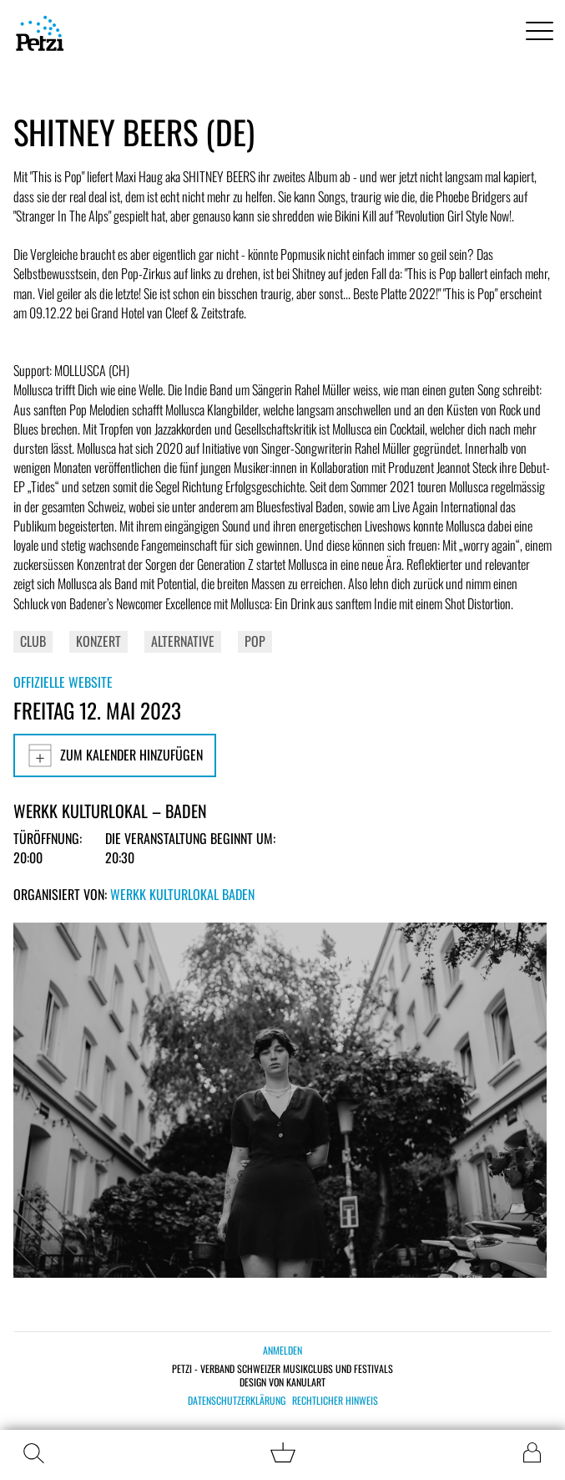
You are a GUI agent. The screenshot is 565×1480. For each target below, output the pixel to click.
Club (33, 641)
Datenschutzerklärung (236, 1400)
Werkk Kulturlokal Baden (182, 894)
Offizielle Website (63, 682)
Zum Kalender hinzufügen (115, 755)
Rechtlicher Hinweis (335, 1400)
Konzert (98, 641)
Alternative (182, 641)
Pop (255, 641)
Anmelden (282, 1350)
